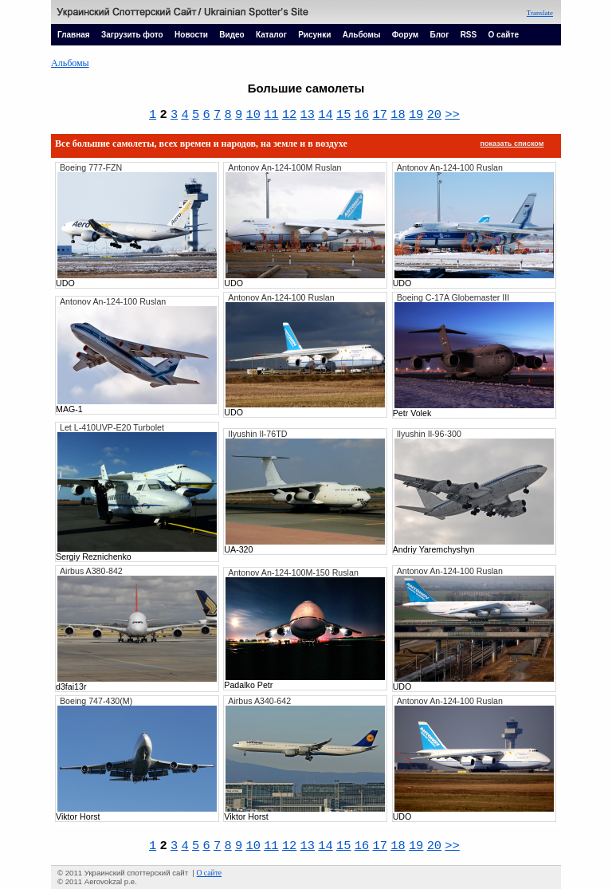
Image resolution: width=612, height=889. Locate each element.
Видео (231, 34)
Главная (73, 34)
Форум (405, 34)
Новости (191, 34)
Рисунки (314, 34)
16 (362, 115)
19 (416, 115)
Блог (439, 34)
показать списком (512, 144)
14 (325, 115)
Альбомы (362, 34)
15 (343, 115)
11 (271, 115)
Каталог (271, 34)
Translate (540, 13)
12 (289, 115)
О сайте (503, 34)
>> (452, 115)
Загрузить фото (132, 34)
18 (397, 115)
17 (379, 115)
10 (252, 115)
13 (307, 115)
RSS (469, 34)
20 (434, 115)
